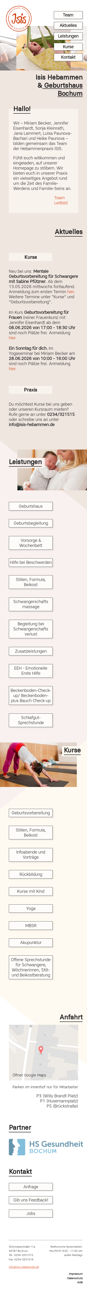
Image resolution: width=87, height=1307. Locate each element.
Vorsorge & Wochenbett (30, 543)
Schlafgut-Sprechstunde (31, 720)
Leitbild (61, 203)
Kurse (68, 46)
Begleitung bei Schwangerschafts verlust (30, 629)
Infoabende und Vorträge (30, 855)
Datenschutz (75, 1278)
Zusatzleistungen (31, 651)
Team (68, 15)
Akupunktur (31, 942)
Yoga (30, 908)
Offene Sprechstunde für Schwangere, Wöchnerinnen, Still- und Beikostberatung (31, 967)
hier (70, 291)
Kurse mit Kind (30, 891)
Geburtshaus (31, 506)
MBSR (30, 925)
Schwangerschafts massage (30, 604)
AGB (80, 1282)
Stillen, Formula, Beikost (31, 582)
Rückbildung (30, 874)
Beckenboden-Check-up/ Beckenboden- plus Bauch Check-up (31, 695)
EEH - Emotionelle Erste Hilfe (30, 671)
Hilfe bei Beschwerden (31, 562)
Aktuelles (68, 25)
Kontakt (68, 57)
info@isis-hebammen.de (24, 1266)
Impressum (76, 1273)
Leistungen (68, 36)
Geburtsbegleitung (31, 523)
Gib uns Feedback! (30, 1200)
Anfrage (30, 1186)
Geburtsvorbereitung (31, 813)
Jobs (30, 1213)
